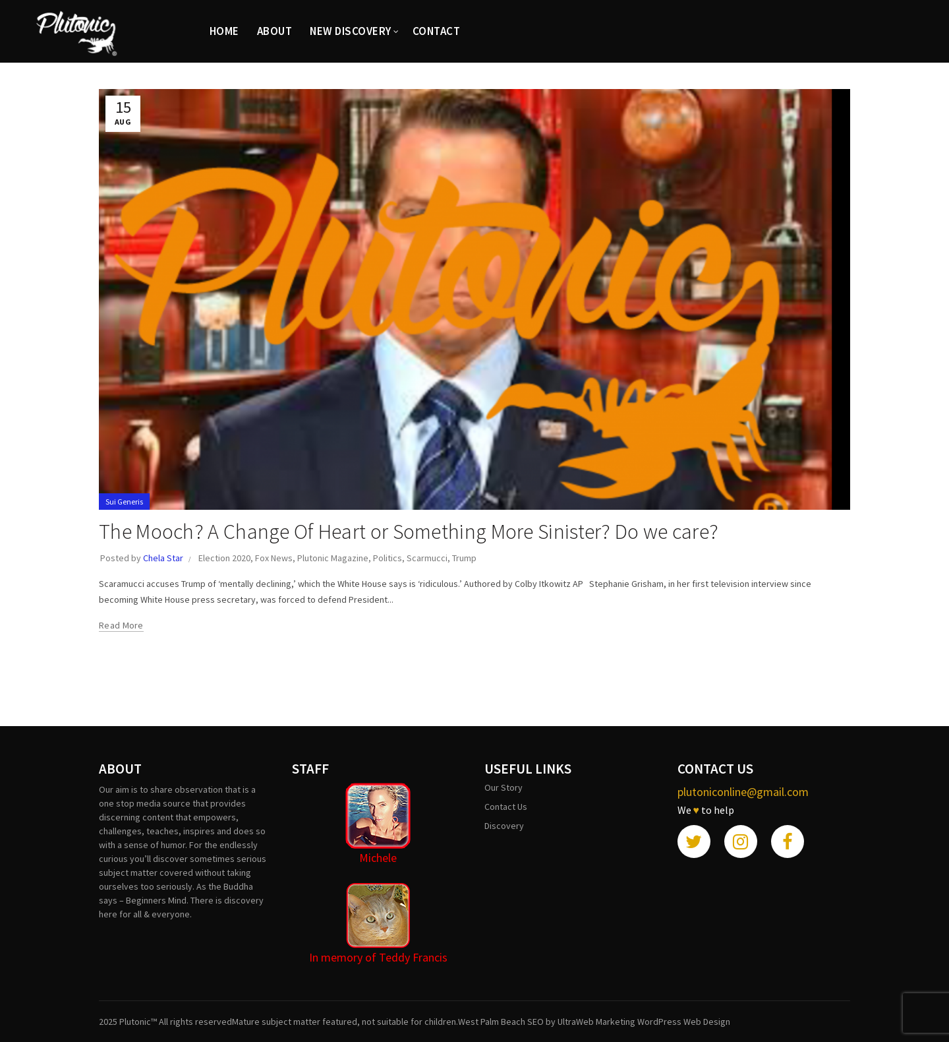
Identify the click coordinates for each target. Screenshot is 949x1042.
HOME (224, 31)
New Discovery (350, 31)
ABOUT (275, 31)
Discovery (504, 826)
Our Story (503, 787)
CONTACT (437, 31)
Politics (387, 558)
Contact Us (505, 806)
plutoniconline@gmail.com (743, 791)
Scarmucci (427, 558)
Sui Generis (124, 501)
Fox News (274, 558)
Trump (464, 558)
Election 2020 (224, 558)
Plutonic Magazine (332, 558)
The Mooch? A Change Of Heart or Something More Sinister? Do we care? (408, 531)
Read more (121, 625)
